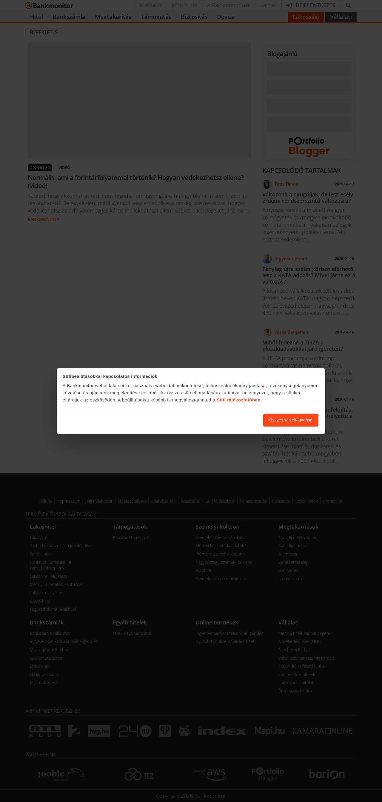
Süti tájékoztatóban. (239, 400)
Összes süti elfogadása (290, 420)
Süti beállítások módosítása (226, 420)
